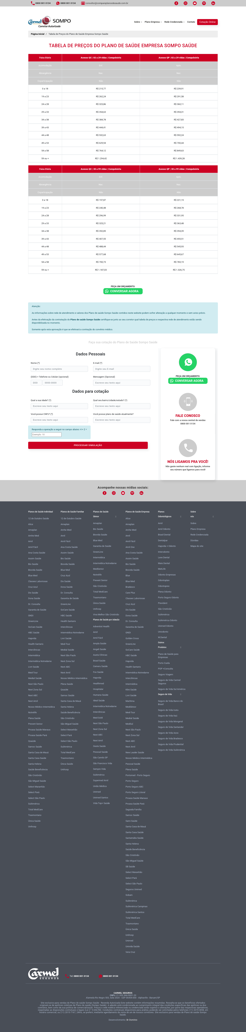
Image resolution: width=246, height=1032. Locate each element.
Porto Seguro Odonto (168, 597)
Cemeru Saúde (100, 666)
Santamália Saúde (135, 838)
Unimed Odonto (165, 626)
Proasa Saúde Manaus (39, 729)
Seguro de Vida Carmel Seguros (169, 682)
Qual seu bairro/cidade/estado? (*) (110, 400)
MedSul (129, 724)
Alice (30, 524)
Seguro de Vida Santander (171, 727)
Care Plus (130, 592)
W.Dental (162, 637)
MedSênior (131, 707)
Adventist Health (101, 626)
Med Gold (98, 717)
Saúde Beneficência (38, 769)
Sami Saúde (131, 821)
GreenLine (33, 621)
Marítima (130, 701)
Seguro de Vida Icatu (168, 710)
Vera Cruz (130, 952)
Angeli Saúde (99, 649)
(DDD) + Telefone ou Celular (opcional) (50, 377)
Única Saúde (34, 821)
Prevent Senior (35, 724)
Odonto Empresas (167, 574)
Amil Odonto (164, 529)
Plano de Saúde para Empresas (168, 656)
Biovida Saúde (35, 570)
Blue (128, 575)
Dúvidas (194, 540)
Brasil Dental (164, 534)
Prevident (162, 603)
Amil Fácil (33, 547)
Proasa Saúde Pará (37, 735)
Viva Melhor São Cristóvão (106, 614)
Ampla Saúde (99, 643)
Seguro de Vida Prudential (170, 744)
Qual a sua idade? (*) (41, 400)
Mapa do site (196, 546)
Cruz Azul (33, 587)
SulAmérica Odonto (167, 620)
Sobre (137, 22)
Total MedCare (35, 809)
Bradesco (130, 587)
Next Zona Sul (35, 689)
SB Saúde (130, 866)
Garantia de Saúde (37, 609)
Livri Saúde (33, 667)
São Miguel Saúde (37, 781)
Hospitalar (98, 689)
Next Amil (33, 701)
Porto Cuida (164, 663)
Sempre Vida (99, 769)
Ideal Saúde (99, 700)
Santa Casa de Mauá (38, 752)
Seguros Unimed (134, 889)
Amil (30, 541)
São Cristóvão (35, 775)
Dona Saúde (34, 598)
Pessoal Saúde (100, 752)
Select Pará (33, 792)
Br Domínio (132, 1020)
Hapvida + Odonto (167, 546)
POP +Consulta (165, 668)
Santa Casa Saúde (37, 758)
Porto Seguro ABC (134, 786)
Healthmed (98, 683)
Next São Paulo (35, 684)
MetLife (162, 569)
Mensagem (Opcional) (104, 377)
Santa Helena (34, 764)
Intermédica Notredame (40, 661)
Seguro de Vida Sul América (171, 689)
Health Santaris (35, 644)
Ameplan (32, 530)
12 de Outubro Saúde (38, 518)
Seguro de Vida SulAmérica (171, 750)
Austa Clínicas (100, 655)
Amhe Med (33, 535)
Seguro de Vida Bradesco (170, 738)
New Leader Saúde (135, 752)
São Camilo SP (100, 757)
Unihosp (32, 826)
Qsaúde (32, 741)
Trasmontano (34, 815)
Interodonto (163, 552)
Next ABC (33, 695)
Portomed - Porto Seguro (138, 775)
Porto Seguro (132, 781)
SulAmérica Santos (135, 912)
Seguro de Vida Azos (168, 733)
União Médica (100, 786)
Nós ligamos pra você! (187, 462)
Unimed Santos (100, 797)
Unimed (97, 792)
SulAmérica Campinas (136, 906)
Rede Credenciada (174, 22)
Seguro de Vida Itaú (167, 715)
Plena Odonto (164, 591)
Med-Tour (33, 672)
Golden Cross (132, 638)
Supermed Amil (100, 780)
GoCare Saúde (35, 627)
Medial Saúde (35, 678)
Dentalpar (163, 540)
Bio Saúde (33, 564)
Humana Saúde (100, 695)
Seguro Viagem (165, 674)
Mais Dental (164, 563)
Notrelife (32, 712)
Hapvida (32, 638)
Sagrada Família (133, 809)
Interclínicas (34, 649)
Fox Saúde (98, 672)
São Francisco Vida (102, 763)
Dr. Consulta (34, 604)
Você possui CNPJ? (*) (42, 414)
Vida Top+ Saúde (101, 803)
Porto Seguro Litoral (135, 792)
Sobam (129, 895)
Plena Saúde (34, 718)
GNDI (30, 615)
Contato (191, 22)
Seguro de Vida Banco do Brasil (170, 703)
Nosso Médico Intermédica (41, 707)
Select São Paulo (36, 798)
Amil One (130, 547)
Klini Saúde (131, 689)
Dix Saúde (33, 592)
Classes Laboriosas (37, 581)
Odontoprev (163, 586)
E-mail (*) (97, 363)
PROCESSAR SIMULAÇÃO (88, 445)
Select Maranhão (36, 786)
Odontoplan (163, 580)
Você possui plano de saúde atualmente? (113, 414)
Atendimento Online (208, 1028)
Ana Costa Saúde (36, 552)
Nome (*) (35, 363)
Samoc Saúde (35, 746)
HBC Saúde (33, 632)
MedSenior (98, 569)
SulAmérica (33, 803)
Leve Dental (163, 557)
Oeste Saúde (99, 746)
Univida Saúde (133, 946)
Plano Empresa (152, 22)
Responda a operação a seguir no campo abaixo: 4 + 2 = (59, 429)
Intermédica (34, 655)
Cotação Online (207, 22)
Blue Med (32, 575)
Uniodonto (163, 631)
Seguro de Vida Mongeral (170, 721)
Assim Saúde (34, 558)
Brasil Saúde (99, 660)
